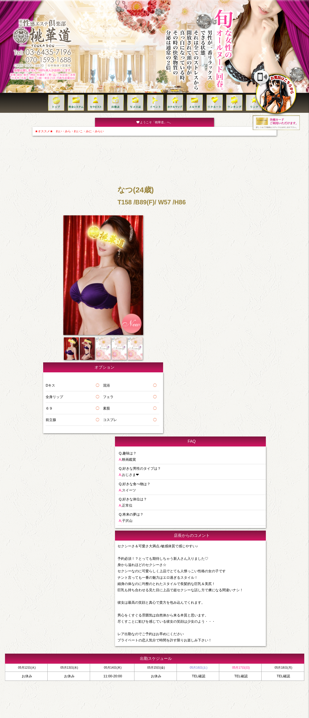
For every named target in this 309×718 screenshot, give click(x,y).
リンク (272, 633)
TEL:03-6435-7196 (154, 644)
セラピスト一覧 (77, 633)
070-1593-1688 (159, 652)
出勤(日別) (98, 633)
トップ (37, 633)
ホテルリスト (118, 633)
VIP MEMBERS (197, 633)
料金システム (54, 633)
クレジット (256, 633)
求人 (180, 633)
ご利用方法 (218, 633)
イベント (166, 633)
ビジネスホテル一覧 (143, 633)
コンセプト (237, 633)
